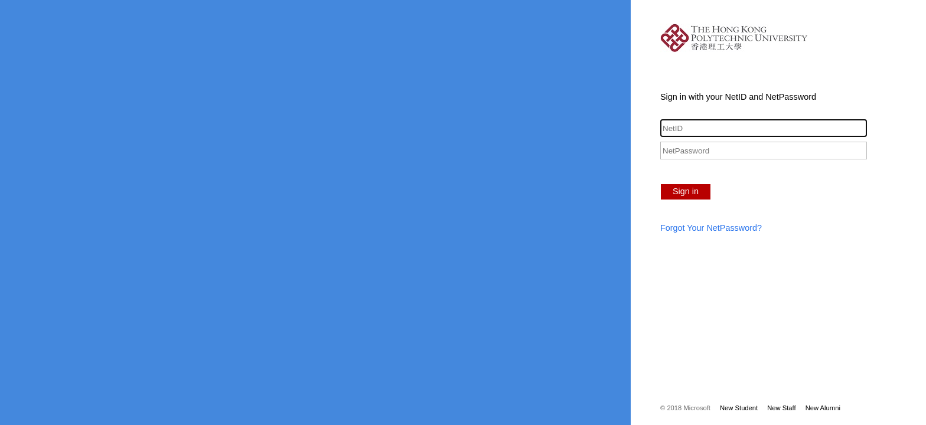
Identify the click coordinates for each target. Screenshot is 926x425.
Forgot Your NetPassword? (711, 228)
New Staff (781, 407)
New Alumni (823, 407)
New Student (739, 407)
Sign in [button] (686, 191)
